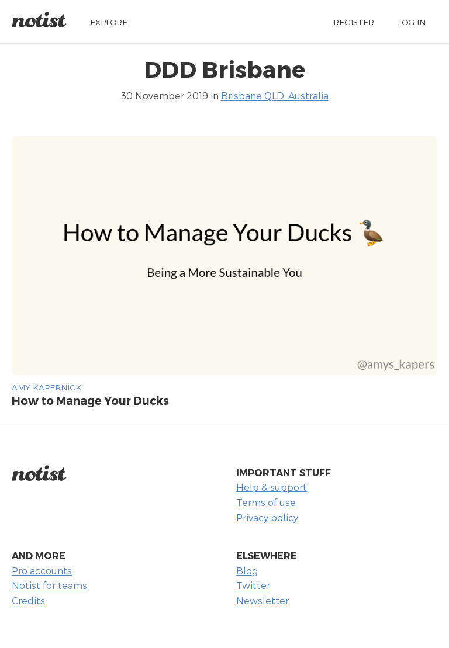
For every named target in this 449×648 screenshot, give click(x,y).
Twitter (253, 585)
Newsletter (262, 600)
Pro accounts (42, 570)
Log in (412, 22)
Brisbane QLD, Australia (275, 95)
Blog (247, 570)
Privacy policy (267, 517)
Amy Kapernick (46, 387)
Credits (28, 600)
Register (353, 22)
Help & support (271, 487)
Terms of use (266, 502)
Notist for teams (49, 585)
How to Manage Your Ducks (90, 400)
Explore (108, 22)
